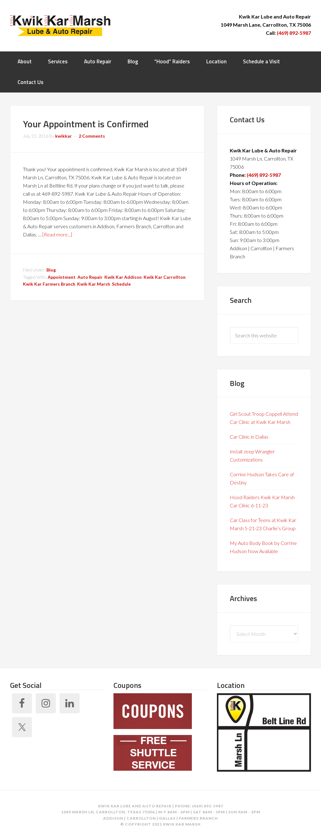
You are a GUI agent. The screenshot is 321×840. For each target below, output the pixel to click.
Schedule (121, 284)
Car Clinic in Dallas (249, 437)
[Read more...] (57, 234)
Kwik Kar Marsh (60, 25)
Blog (51, 269)
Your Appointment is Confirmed (86, 124)
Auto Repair (90, 277)
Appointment (62, 277)
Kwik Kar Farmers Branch (49, 284)
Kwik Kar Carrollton (165, 277)
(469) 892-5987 (294, 33)
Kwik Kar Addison (123, 277)
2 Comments (92, 136)
